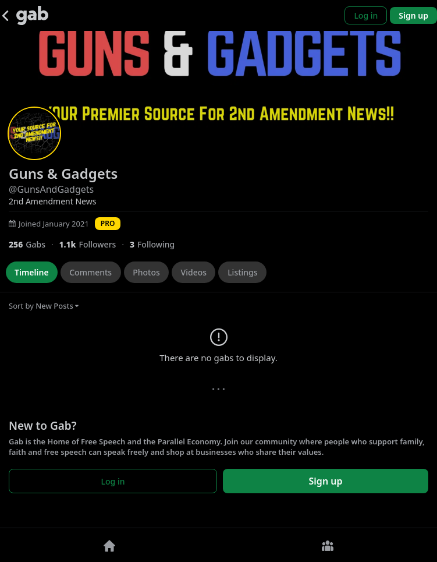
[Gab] (32, 15)
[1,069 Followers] (94, 244)
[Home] (109, 545)
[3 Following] (156, 244)
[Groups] (328, 545)
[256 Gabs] (34, 244)
